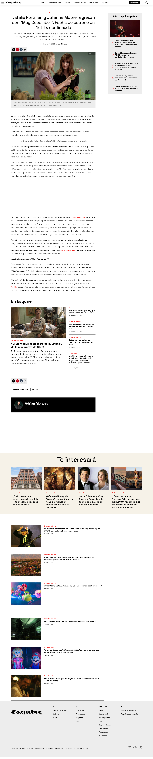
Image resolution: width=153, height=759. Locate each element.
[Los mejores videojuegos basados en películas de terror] (26, 629)
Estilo (43, 3)
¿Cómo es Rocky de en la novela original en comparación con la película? (60, 502)
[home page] (13, 2)
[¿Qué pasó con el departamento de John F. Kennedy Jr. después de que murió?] (26, 478)
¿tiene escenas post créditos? (73, 586)
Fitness (67, 3)
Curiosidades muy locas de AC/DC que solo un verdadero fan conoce (126, 55)
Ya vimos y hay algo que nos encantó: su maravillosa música (71, 651)
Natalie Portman (20, 389)
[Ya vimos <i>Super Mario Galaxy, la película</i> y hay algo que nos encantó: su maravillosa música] (26, 658)
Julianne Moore (78, 217)
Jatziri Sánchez (31, 363)
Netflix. (14, 287)
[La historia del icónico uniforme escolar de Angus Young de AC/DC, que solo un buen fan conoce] (26, 536)
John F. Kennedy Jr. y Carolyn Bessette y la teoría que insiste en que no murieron (91, 500)
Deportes (105, 3)
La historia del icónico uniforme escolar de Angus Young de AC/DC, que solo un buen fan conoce (72, 529)
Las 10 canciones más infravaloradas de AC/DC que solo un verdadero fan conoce (126, 44)
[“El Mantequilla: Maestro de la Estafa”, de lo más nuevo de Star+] (38, 322)
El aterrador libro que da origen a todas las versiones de (71, 679)
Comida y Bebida (80, 3)
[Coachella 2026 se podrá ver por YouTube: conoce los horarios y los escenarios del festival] (26, 565)
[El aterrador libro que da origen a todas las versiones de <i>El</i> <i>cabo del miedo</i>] (26, 686)
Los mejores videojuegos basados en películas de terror (70, 621)
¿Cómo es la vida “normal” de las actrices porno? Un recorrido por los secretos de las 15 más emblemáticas (126, 502)
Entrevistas (93, 3)
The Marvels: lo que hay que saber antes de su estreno (82, 311)
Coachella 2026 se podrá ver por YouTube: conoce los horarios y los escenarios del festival (69, 558)
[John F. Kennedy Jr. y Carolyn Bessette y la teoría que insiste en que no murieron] (93, 478)
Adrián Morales (61, 44)
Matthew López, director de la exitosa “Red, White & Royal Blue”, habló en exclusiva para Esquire (82, 359)
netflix (35, 389)
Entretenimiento (55, 3)
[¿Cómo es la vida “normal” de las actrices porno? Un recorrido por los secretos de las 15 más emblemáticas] (126, 478)
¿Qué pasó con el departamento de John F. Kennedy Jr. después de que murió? (26, 500)
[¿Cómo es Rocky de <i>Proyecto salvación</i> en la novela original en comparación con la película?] (59, 478)
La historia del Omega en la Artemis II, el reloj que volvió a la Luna (126, 88)
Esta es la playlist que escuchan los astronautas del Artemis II (126, 78)
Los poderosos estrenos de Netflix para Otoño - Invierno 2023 (82, 326)
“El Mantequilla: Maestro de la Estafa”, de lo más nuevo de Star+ (36, 345)
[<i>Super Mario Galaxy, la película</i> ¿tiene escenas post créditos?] (26, 593)
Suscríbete (134, 3)
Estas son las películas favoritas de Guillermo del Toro (81, 342)
